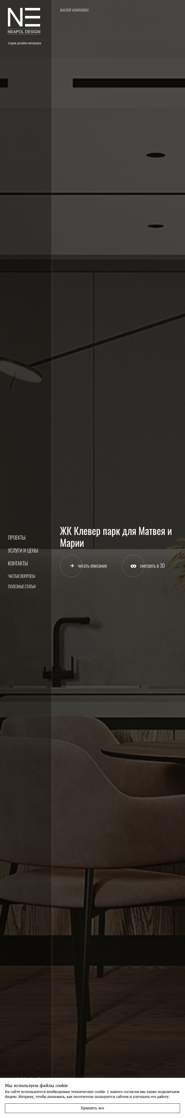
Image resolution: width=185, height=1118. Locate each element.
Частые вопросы (21, 576)
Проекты (17, 537)
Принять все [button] (92, 1108)
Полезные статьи (21, 586)
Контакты (18, 563)
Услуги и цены (23, 550)
